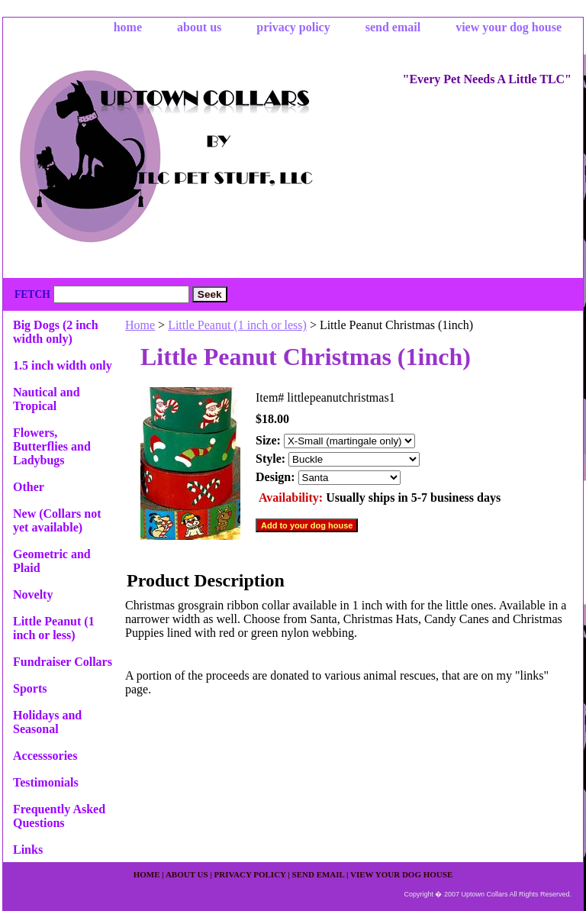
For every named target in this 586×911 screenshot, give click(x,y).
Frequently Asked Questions (59, 816)
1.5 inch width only (62, 365)
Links (28, 849)
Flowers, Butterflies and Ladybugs (52, 446)
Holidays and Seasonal (47, 722)
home (128, 27)
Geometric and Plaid (52, 561)
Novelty (33, 594)
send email (392, 27)
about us (199, 27)
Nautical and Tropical (46, 399)
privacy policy (293, 27)
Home (140, 324)
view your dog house (509, 27)
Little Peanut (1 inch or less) (237, 324)
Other (28, 486)
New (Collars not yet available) (57, 520)
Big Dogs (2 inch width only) (55, 331)
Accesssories (45, 755)
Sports (30, 688)
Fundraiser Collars (62, 661)
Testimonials (46, 782)
